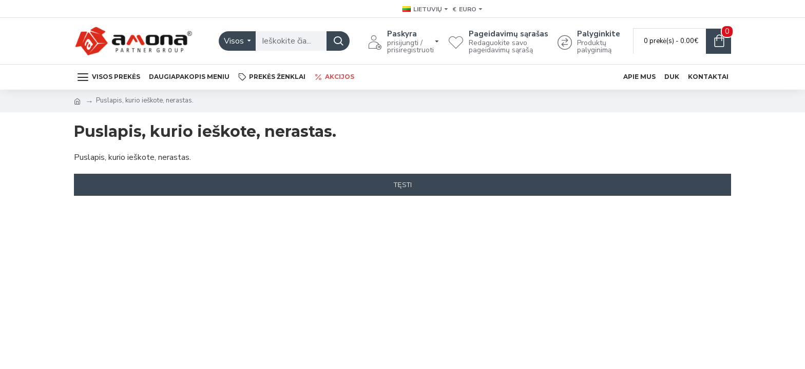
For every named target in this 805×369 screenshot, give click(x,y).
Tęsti (403, 184)
